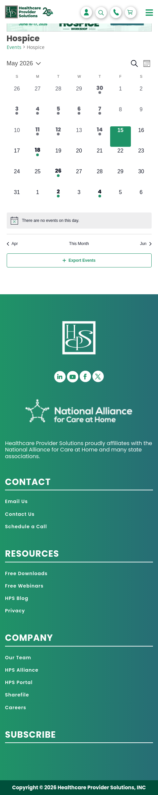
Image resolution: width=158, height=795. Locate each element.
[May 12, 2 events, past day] (58, 136)
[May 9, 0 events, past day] (141, 116)
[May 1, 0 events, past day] (120, 95)
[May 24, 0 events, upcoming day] (17, 178)
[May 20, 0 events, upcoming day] (79, 157)
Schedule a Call (26, 526)
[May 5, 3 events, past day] (58, 116)
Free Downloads (26, 573)
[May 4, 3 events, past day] (37, 116)
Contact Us (19, 514)
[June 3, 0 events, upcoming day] (79, 198)
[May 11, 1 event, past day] (37, 136)
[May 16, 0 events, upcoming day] (141, 136)
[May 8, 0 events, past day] (120, 116)
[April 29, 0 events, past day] (79, 95)
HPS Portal (18, 682)
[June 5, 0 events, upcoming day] (120, 198)
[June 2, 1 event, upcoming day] (58, 198)
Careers (15, 707)
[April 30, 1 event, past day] (99, 95)
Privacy (15, 610)
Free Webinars (24, 586)
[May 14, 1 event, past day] (99, 136)
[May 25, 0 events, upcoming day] (37, 178)
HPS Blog (16, 598)
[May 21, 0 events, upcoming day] (99, 157)
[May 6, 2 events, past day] (79, 116)
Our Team (18, 657)
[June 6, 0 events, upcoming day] (141, 198)
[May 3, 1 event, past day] (17, 116)
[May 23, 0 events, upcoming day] (141, 157)
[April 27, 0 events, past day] (37, 95)
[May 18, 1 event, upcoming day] (37, 157)
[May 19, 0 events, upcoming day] (58, 157)
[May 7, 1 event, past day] (99, 116)
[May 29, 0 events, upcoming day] (120, 178)
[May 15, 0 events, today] (120, 136)
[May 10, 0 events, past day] (17, 136)
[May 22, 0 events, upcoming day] (120, 157)
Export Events (79, 260)
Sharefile (17, 694)
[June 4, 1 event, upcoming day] (99, 198)
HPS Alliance (21, 670)
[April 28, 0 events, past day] (58, 95)
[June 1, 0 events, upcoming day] (37, 198)
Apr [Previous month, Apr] (12, 243)
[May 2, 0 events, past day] (141, 95)
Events (14, 47)
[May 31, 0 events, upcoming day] (17, 198)
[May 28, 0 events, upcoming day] (99, 178)
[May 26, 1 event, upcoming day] (58, 178)
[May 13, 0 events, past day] (79, 136)
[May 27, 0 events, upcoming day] (79, 178)
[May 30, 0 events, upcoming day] (141, 178)
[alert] (79, 220)
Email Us (16, 501)
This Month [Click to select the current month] (79, 243)
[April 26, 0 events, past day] (17, 95)
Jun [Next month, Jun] (145, 243)
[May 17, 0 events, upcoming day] (17, 157)
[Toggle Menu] (149, 12)
